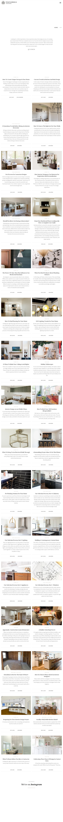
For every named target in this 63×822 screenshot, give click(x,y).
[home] (12, 2)
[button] (60, 2)
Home (56, 27)
